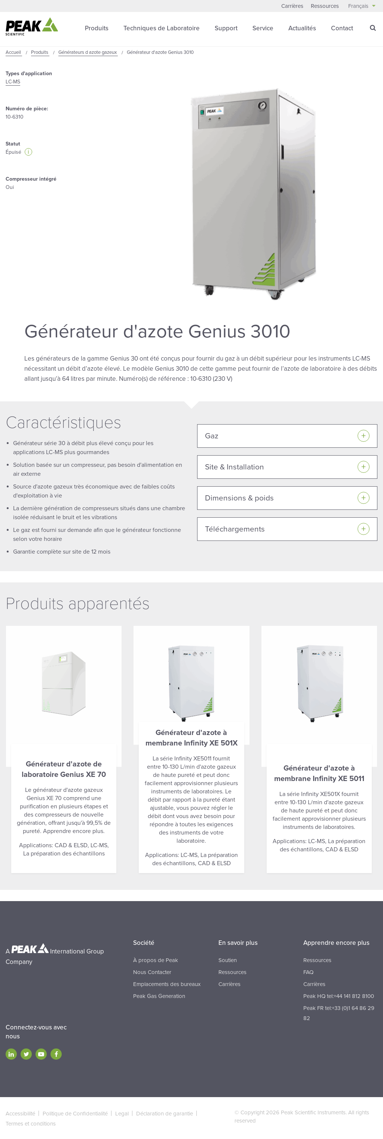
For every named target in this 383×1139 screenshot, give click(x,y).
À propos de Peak (155, 959)
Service (262, 28)
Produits (96, 28)
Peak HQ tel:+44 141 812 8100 (338, 995)
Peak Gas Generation (159, 995)
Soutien (227, 959)
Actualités (302, 28)
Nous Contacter (152, 971)
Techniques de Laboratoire (161, 28)
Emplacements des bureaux (166, 983)
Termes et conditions (31, 1123)
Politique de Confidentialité (75, 1112)
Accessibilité (20, 1112)
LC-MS (13, 81)
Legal (122, 1112)
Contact (342, 28)
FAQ (308, 971)
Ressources (325, 6)
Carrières (292, 6)
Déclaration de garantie (164, 1112)
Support (226, 28)
